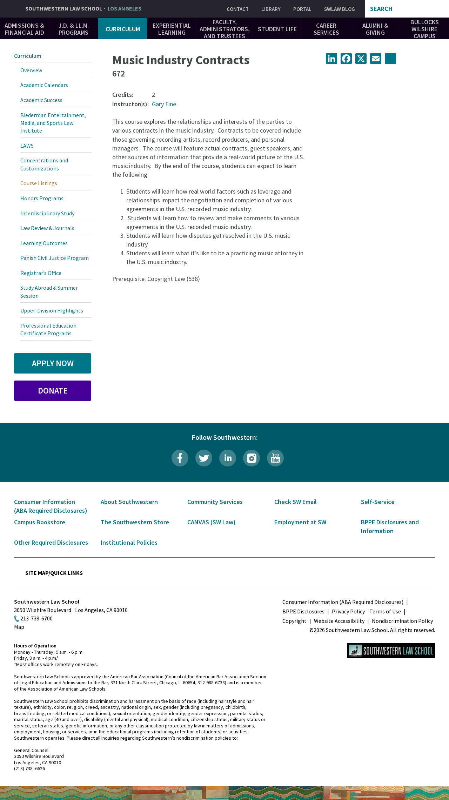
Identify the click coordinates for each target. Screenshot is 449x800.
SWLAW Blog (339, 9)
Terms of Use (385, 611)
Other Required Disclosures (51, 542)
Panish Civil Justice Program (54, 257)
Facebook (180, 458)
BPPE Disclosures (303, 611)
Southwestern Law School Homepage (391, 651)
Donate (53, 390)
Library (271, 9)
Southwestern (83, 9)
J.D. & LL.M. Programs (74, 28)
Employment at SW (300, 522)
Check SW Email (295, 502)
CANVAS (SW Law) (211, 522)
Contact (238, 9)
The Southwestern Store (135, 522)
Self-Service (378, 502)
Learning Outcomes (44, 243)
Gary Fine (164, 104)
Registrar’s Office (40, 272)
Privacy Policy (348, 611)
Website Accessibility (339, 620)
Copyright (294, 620)
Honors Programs (41, 198)
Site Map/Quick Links (54, 572)
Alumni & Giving (375, 28)
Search (381, 8)
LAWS (27, 145)
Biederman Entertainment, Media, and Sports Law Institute (53, 123)
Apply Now (53, 363)
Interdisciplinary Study (47, 213)
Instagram (251, 458)
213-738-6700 (36, 618)
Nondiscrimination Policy (402, 620)
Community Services (215, 502)
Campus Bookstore (39, 522)
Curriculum (123, 29)
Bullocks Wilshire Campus (424, 29)
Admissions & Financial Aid (24, 28)
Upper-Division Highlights (51, 310)
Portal (302, 9)
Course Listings (38, 183)
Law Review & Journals (47, 227)
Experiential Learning (172, 28)
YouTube (275, 458)
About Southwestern (129, 502)
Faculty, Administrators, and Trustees (225, 29)
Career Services (326, 28)
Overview (31, 70)
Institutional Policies (129, 542)
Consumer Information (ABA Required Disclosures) (342, 601)
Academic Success (41, 99)
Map (19, 626)
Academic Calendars (44, 84)
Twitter (203, 458)
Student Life (277, 29)
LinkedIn (227, 458)
